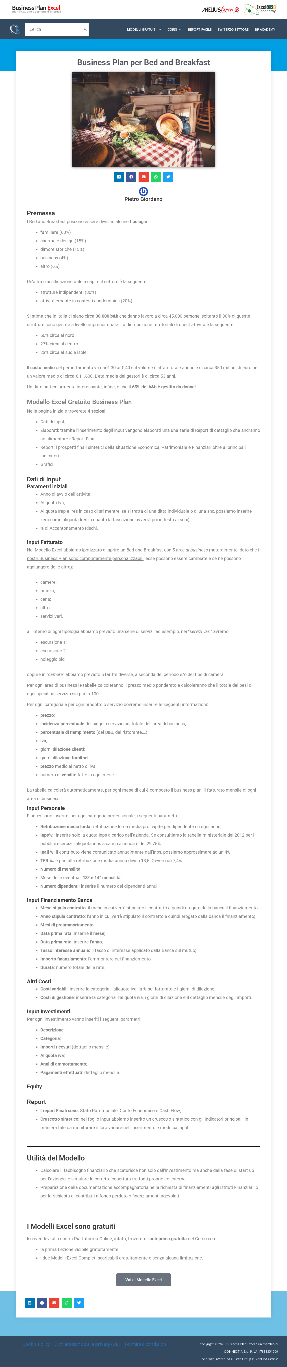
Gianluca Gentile (266, 1359)
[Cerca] (85, 29)
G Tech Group (241, 1359)
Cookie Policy (36, 1344)
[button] (119, 177)
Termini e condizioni (145, 1344)
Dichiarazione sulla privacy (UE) (87, 1344)
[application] (158, 29)
